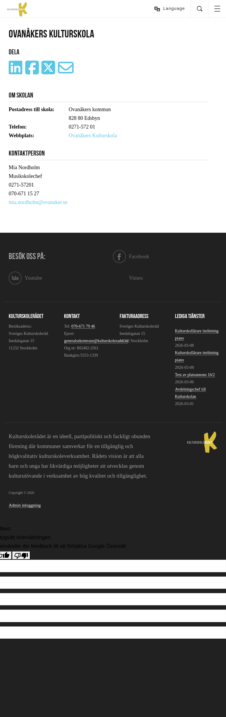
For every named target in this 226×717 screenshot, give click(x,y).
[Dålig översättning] (21, 555)
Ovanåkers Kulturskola (93, 135)
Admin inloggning (25, 505)
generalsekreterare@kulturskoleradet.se (96, 341)
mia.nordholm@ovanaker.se (38, 202)
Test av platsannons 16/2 (195, 375)
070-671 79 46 (83, 326)
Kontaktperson (27, 153)
